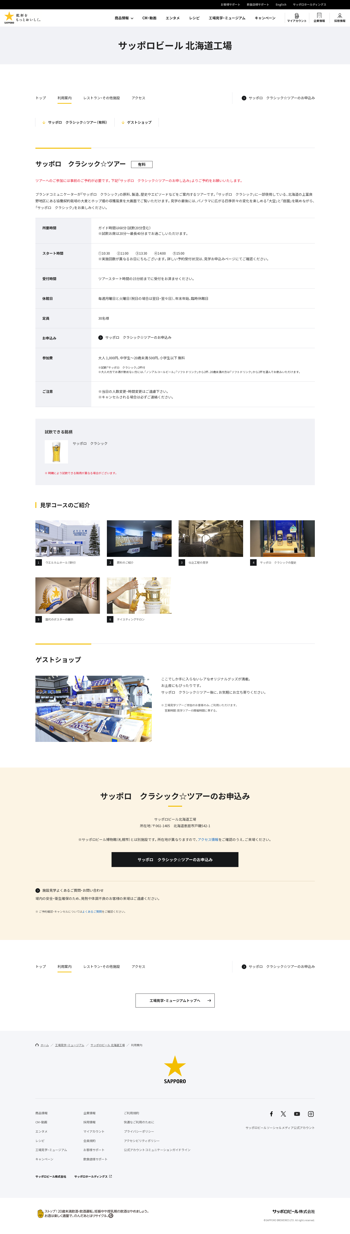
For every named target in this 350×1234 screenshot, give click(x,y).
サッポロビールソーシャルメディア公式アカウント (280, 1127)
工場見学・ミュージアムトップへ (175, 1000)
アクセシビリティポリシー (142, 1140)
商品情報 (122, 18)
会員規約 (89, 1140)
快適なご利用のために (139, 1122)
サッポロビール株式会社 (50, 1176)
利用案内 (64, 97)
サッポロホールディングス (309, 5)
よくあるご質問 (92, 911)
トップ (40, 97)
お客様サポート (230, 5)
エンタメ (173, 18)
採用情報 (339, 21)
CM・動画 (149, 18)
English (281, 5)
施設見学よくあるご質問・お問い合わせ (73, 890)
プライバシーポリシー (139, 1131)
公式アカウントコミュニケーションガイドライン (157, 1150)
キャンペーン (265, 18)
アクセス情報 (208, 839)
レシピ (194, 18)
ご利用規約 (131, 1113)
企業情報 (319, 21)
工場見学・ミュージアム (227, 18)
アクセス (138, 97)
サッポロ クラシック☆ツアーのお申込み (282, 98)
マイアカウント (297, 21)
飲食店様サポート (258, 5)
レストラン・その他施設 (101, 97)
